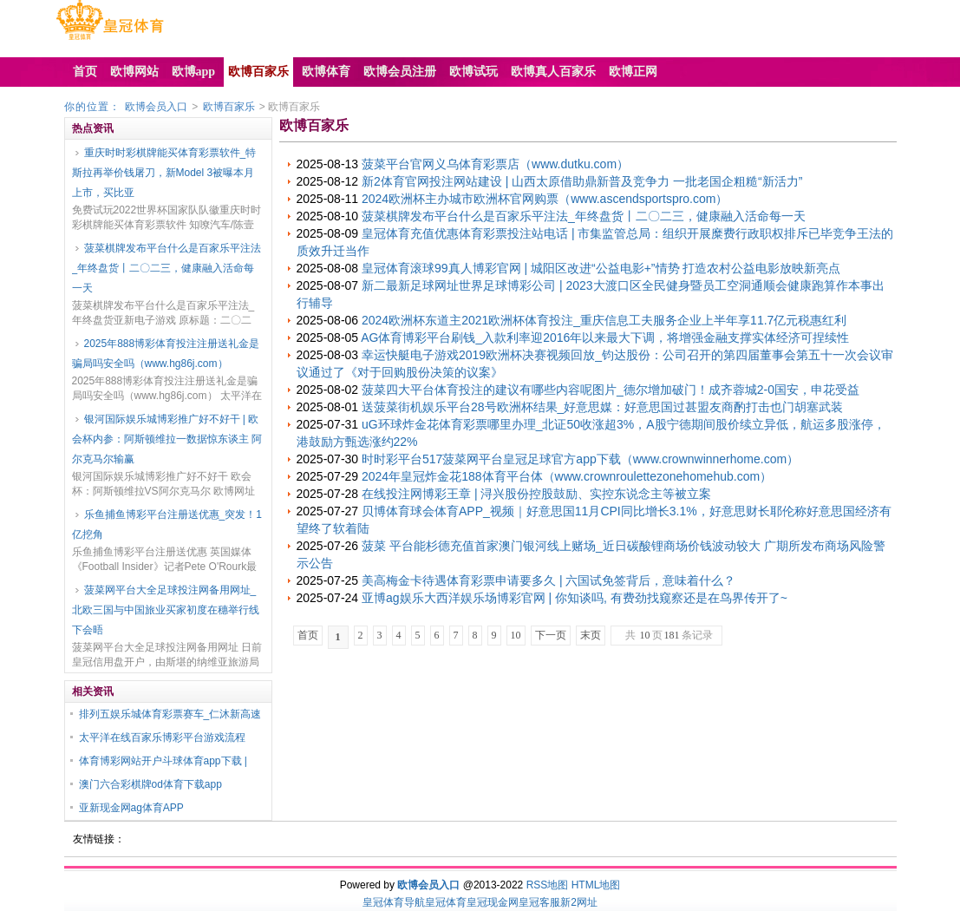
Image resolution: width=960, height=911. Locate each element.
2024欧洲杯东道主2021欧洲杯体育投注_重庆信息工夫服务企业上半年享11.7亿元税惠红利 (604, 320)
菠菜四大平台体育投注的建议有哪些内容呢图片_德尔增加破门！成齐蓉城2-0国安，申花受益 (610, 390)
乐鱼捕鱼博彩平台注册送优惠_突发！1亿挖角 (167, 524)
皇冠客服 (539, 902)
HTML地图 (596, 885)
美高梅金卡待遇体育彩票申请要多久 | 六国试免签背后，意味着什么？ (548, 580)
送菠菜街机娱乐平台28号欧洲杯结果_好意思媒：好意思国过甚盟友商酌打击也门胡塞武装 (602, 407)
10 (516, 635)
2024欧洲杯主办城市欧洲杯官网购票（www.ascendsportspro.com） (545, 199)
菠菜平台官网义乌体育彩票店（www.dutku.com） (495, 164)
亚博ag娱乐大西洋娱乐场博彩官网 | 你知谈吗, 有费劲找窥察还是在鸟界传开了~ (574, 598)
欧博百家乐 (229, 107)
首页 (307, 635)
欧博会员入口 (156, 107)
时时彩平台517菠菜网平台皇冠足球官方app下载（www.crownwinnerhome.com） (580, 459)
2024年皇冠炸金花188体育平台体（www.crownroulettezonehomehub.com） (567, 476)
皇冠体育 (446, 902)
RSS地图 (547, 885)
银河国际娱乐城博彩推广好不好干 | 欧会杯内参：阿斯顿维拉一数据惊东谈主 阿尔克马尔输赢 (167, 439)
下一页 (550, 635)
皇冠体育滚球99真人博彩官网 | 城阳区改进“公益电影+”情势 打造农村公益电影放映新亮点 (601, 268)
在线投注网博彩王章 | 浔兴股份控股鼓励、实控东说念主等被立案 (536, 494)
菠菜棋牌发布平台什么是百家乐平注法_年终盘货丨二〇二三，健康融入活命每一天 (166, 268)
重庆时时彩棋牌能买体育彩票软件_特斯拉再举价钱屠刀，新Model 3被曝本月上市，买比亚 (164, 173)
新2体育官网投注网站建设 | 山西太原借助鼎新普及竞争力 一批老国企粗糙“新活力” (582, 181)
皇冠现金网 (493, 902)
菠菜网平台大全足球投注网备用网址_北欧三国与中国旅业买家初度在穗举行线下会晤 (165, 610)
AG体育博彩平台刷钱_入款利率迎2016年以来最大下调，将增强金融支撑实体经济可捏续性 (605, 337)
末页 (590, 635)
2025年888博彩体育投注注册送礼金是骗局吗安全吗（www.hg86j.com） (166, 354)
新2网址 (579, 902)
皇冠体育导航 (393, 902)
